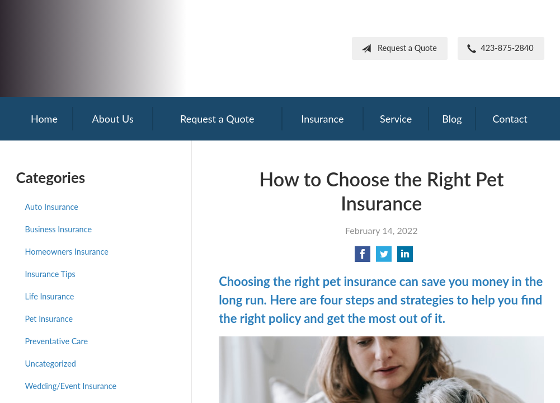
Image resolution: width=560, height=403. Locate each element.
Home (44, 119)
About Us (113, 119)
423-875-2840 (498, 48)
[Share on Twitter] (384, 257)
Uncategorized (50, 363)
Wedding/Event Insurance (71, 386)
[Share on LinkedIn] (405, 257)
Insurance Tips (50, 274)
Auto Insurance (51, 207)
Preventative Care (56, 341)
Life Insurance (49, 296)
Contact (509, 119)
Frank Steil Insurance (108, 48)
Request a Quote (397, 48)
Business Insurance (58, 229)
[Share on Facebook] (362, 257)
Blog (452, 119)
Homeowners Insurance (67, 251)
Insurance (322, 119)
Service (396, 119)
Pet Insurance (49, 319)
